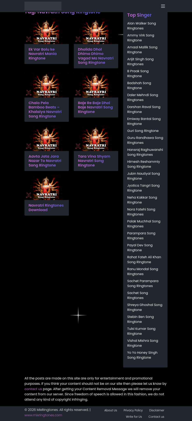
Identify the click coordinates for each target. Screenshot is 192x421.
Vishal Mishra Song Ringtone (142, 343)
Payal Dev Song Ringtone (140, 247)
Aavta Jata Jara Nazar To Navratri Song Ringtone (45, 160)
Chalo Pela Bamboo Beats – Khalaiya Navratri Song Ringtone (45, 109)
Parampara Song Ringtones (141, 236)
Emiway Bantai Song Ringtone (144, 121)
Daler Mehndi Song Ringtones (142, 97)
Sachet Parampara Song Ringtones (142, 283)
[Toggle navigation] (163, 6)
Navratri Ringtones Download (46, 207)
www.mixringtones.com (43, 415)
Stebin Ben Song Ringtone (140, 319)
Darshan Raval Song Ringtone (143, 109)
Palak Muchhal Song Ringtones (143, 224)
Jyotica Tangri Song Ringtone (143, 188)
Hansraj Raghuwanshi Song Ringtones (145, 152)
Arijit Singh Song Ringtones (140, 61)
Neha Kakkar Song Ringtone (142, 200)
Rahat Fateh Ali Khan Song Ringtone (144, 259)
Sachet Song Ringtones (137, 295)
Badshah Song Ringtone (139, 85)
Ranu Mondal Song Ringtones (142, 271)
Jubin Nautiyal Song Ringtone (143, 176)
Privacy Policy (133, 410)
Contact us (156, 417)
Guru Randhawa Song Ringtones (145, 140)
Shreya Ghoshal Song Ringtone (144, 307)
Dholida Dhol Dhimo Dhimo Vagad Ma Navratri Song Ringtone (96, 56)
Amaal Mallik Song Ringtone (142, 50)
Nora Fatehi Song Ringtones (141, 212)
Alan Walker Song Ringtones (141, 26)
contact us (33, 389)
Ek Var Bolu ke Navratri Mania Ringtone (43, 53)
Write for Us (134, 417)
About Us (110, 410)
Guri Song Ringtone (143, 130)
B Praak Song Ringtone (138, 73)
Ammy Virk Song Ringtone (140, 38)
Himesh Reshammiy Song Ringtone (143, 164)
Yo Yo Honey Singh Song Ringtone (142, 355)
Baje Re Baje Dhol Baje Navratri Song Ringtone (95, 107)
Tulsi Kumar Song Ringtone (141, 331)
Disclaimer (156, 410)
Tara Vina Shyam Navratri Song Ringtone (94, 160)
